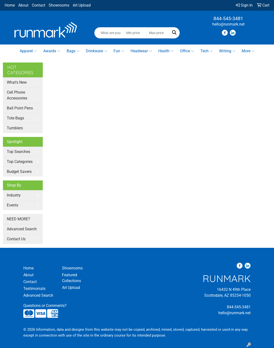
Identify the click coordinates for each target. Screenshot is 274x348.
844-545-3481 (228, 18)
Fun (119, 51)
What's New (17, 82)
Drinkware (96, 51)
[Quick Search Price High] (157, 32)
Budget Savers (19, 171)
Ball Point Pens (20, 108)
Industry (14, 195)
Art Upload (82, 5)
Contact (38, 5)
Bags (73, 51)
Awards (51, 51)
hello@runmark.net (228, 24)
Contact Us (16, 239)
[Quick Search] (109, 32)
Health (166, 51)
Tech (206, 51)
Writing (227, 51)
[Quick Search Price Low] (135, 32)
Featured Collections (71, 278)
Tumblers (15, 128)
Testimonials (34, 288)
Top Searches (18, 151)
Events (12, 205)
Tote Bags (15, 118)
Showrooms (59, 5)
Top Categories (20, 161)
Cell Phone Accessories (17, 95)
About (23, 5)
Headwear (141, 51)
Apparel (28, 51)
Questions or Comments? (45, 305)
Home (10, 5)
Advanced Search (22, 229)
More (248, 51)
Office (187, 51)
